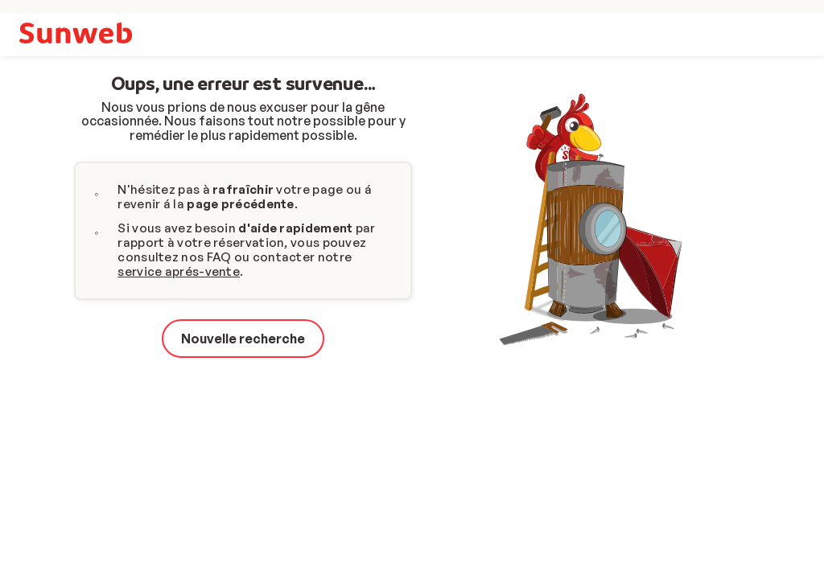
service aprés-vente (178, 271)
